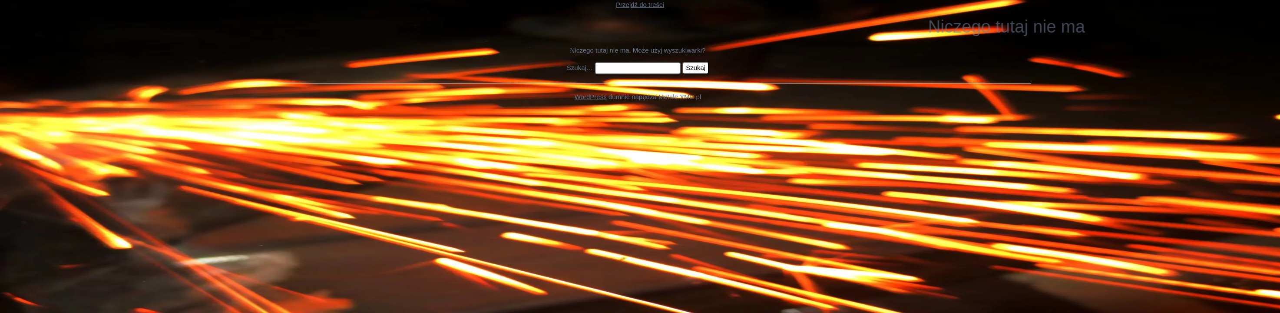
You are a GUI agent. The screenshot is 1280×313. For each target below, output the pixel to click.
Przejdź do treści (640, 4)
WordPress (591, 96)
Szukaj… (580, 67)
